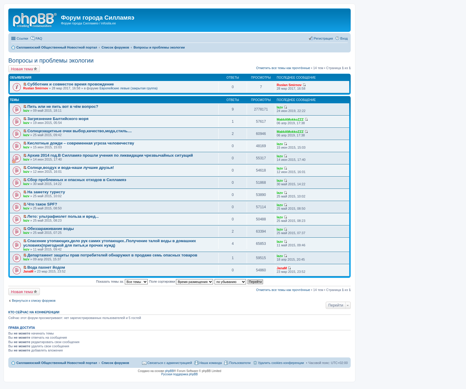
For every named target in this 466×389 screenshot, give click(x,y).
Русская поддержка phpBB (179, 374)
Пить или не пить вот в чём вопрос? (62, 106)
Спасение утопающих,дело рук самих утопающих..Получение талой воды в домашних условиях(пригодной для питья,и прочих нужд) (109, 243)
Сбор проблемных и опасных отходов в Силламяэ (76, 180)
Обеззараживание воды (50, 228)
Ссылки (22, 38)
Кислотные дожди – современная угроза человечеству (80, 143)
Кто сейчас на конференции (33, 312)
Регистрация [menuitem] (323, 38)
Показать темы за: (122, 281)
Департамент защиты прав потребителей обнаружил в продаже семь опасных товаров (112, 255)
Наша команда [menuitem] (210, 363)
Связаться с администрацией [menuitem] (169, 363)
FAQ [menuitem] (39, 38)
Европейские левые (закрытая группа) (129, 88)
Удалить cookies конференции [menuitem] (281, 363)
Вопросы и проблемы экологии (51, 60)
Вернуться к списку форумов (34, 300)
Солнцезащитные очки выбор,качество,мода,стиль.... (79, 131)
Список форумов (115, 363)
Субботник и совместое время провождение (70, 84)
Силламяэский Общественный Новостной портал (56, 363)
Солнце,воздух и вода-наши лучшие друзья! (70, 167)
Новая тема (22, 68)
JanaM (28, 271)
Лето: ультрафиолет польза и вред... (63, 216)
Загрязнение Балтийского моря (58, 118)
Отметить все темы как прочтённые (283, 68)
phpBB (169, 371)
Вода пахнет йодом (46, 267)
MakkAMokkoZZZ (290, 119)
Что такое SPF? (42, 204)
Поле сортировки (181, 281)
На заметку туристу (46, 192)
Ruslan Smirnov (35, 88)
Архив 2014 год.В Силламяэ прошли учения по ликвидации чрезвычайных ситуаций (110, 155)
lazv (26, 110)
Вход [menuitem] (344, 38)
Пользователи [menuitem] (240, 363)
